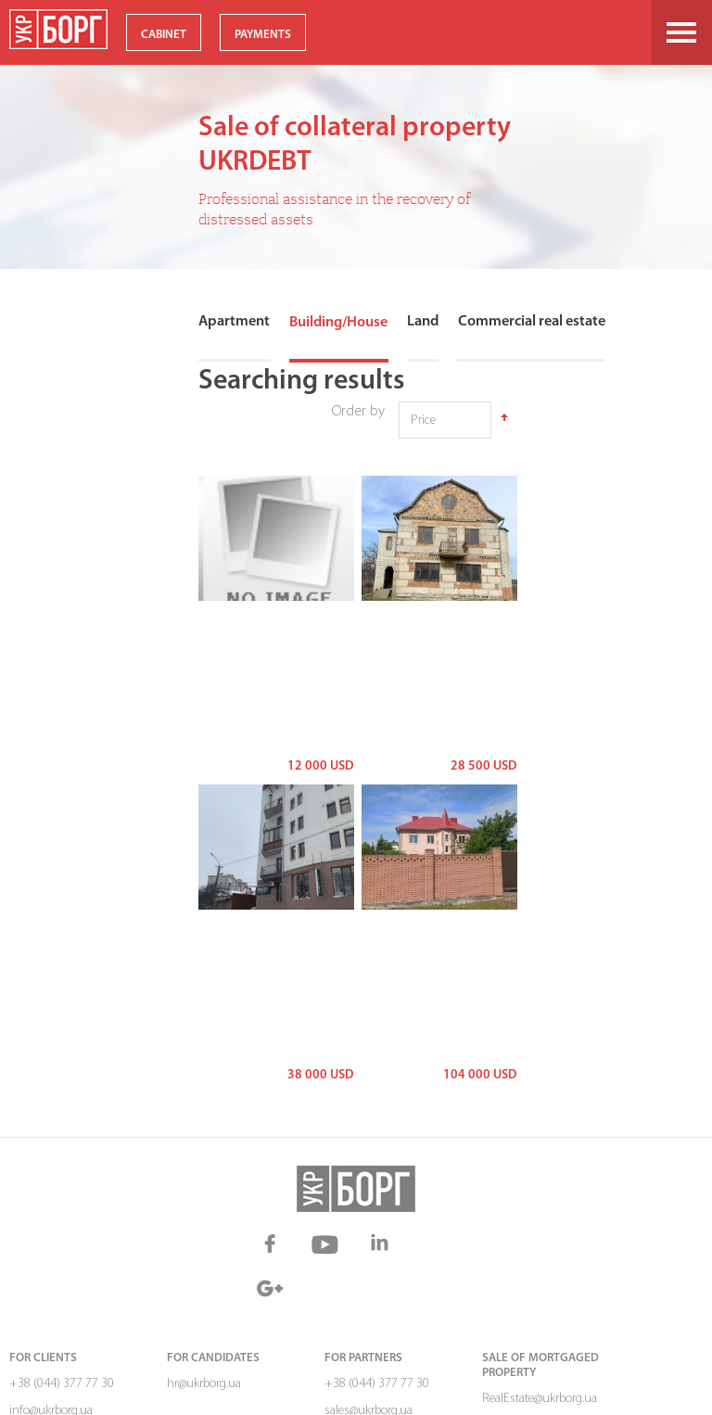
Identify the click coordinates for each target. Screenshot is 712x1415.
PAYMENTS (263, 35)
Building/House (336, 322)
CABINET (163, 35)
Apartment (233, 322)
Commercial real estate (527, 322)
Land (420, 322)
